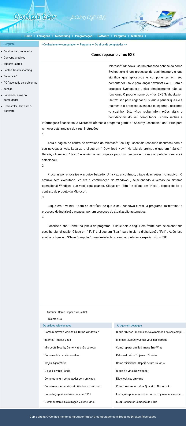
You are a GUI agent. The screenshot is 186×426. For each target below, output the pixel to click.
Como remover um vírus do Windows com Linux (72, 386)
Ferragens (43, 36)
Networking (62, 36)
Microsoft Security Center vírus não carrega (70, 347)
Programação (83, 36)
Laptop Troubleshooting (18, 70)
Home (28, 36)
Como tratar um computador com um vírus (69, 378)
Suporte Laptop (13, 63)
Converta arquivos (14, 57)
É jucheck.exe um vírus (130, 378)
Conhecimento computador (59, 44)
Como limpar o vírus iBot (73, 312)
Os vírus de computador (18, 51)
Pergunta (120, 36)
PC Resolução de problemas (20, 82)
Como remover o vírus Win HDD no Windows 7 (71, 332)
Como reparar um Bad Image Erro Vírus (139, 347)
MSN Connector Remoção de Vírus (137, 401)
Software (103, 36)
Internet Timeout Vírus (57, 339)
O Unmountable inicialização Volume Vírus (69, 401)
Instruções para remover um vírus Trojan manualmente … (149, 394)
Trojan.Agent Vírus (55, 363)
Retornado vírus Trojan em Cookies (137, 355)
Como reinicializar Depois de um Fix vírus (140, 363)
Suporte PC (10, 76)
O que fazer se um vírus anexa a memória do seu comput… (150, 332)
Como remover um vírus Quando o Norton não (143, 386)
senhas (8, 88)
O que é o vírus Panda (57, 370)
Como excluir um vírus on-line (62, 355)
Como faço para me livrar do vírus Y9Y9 (68, 394)
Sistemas (137, 36)
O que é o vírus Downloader (132, 370)
